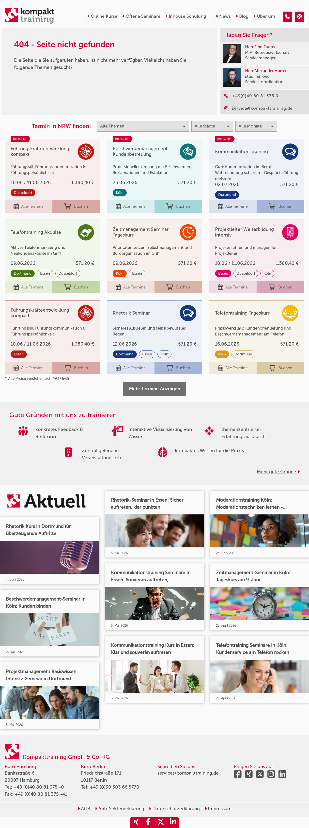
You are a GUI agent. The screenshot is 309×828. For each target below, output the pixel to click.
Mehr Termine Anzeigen (154, 389)
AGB (83, 809)
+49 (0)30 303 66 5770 (114, 787)
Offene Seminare (141, 16)
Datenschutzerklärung (174, 809)
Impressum (218, 809)
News (223, 16)
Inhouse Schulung (185, 16)
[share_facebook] (148, 822)
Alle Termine (29, 207)
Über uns (264, 16)
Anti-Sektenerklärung (119, 809)
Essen (45, 273)
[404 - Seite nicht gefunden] (287, 17)
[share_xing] (136, 822)
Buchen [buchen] (76, 207)
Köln (120, 193)
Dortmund (227, 194)
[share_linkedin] (173, 822)
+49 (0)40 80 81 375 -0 (39, 787)
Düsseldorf (23, 193)
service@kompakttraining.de (188, 773)
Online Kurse (102, 16)
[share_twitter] (160, 822)
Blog (242, 16)
